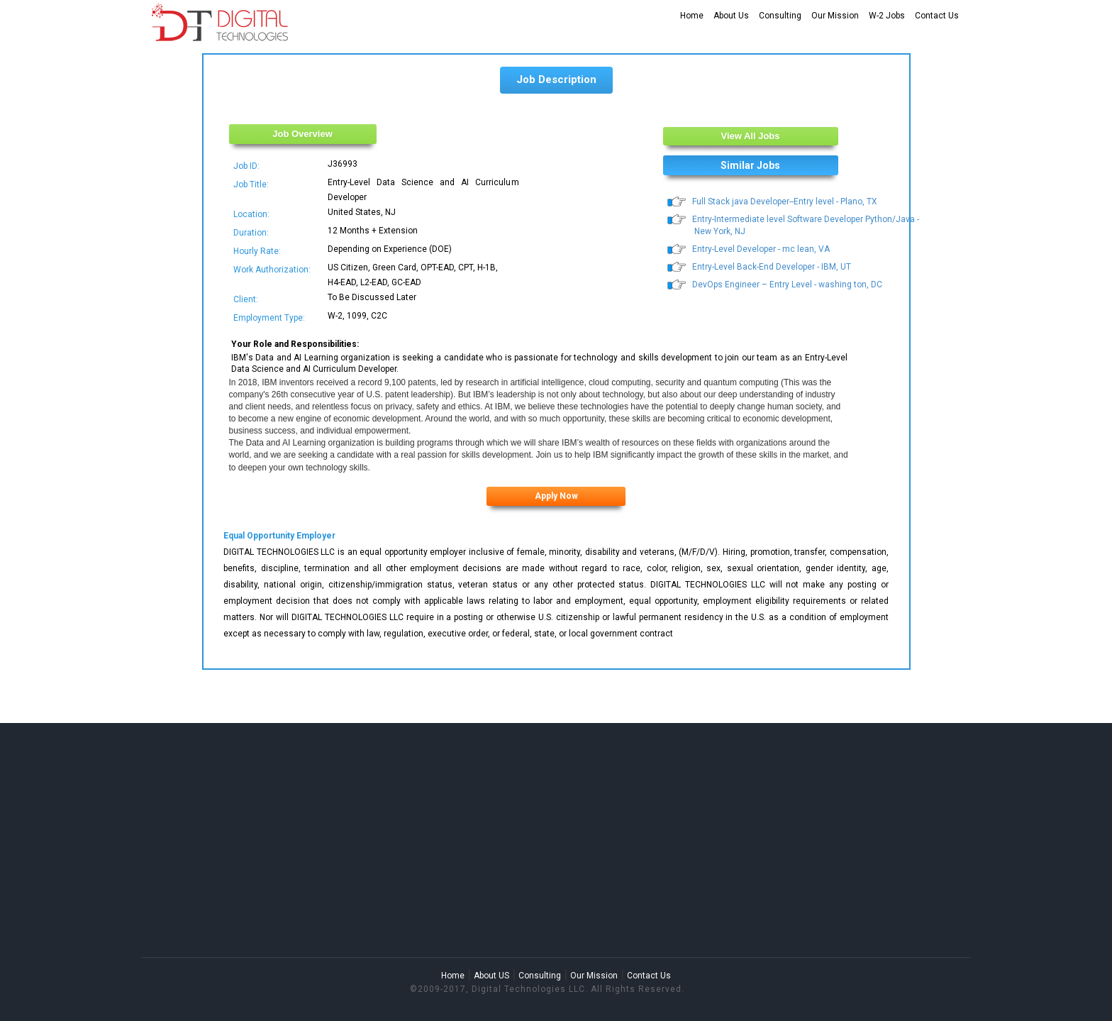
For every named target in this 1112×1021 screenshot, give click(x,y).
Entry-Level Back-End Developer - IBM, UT (771, 267)
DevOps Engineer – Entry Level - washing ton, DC (787, 284)
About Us (731, 16)
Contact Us (937, 16)
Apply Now (556, 496)
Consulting (780, 16)
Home (692, 16)
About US (491, 976)
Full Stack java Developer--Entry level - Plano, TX (784, 201)
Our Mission (835, 16)
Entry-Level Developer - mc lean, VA (761, 249)
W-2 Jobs (887, 16)
